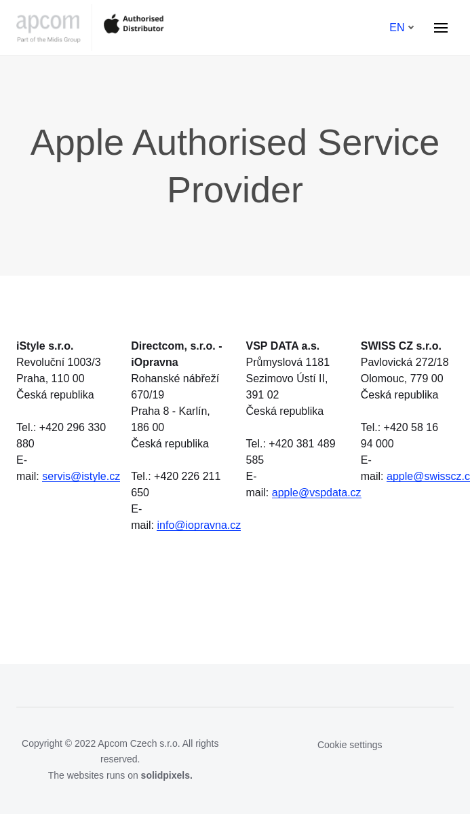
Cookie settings (350, 744)
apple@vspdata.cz (316, 492)
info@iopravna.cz (199, 525)
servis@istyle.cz (81, 476)
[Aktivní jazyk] (402, 28)
